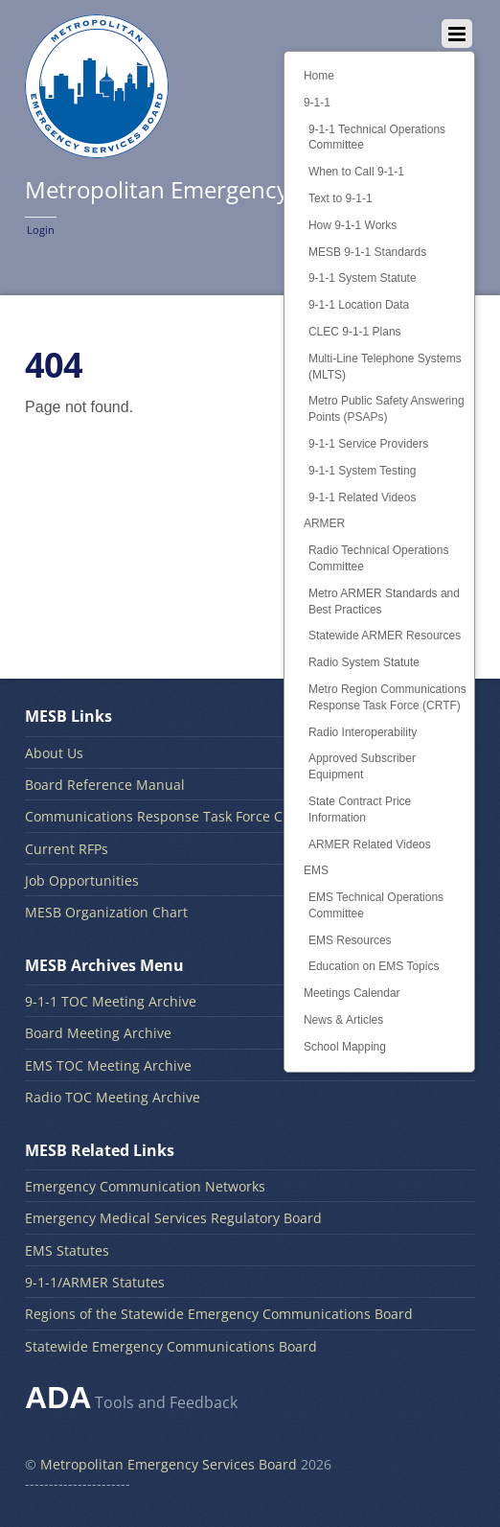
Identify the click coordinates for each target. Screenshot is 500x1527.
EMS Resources (350, 940)
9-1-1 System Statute (362, 278)
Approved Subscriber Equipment (362, 766)
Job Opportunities (82, 880)
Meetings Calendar (352, 993)
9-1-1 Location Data (358, 305)
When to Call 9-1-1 (356, 171)
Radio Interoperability (362, 732)
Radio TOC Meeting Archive (112, 1097)
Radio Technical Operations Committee (378, 558)
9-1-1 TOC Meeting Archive (110, 1001)
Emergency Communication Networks (145, 1186)
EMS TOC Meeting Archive (108, 1065)
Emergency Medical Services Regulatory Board (173, 1218)
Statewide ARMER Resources (384, 635)
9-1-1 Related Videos (362, 497)
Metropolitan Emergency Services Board (168, 1464)
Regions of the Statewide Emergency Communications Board (219, 1314)
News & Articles (343, 1020)
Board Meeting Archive (98, 1033)
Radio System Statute (364, 662)
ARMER (324, 523)
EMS (316, 870)
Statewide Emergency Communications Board (171, 1346)
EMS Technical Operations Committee (375, 905)
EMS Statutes (67, 1250)
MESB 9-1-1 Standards (367, 252)
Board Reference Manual (105, 784)
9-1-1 (317, 102)
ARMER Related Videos (369, 844)
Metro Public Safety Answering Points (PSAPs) (386, 409)
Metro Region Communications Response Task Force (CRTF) (387, 697)
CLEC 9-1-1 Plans (354, 331)
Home (319, 75)
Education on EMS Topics (374, 966)
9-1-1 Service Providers (368, 444)
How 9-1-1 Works (352, 225)
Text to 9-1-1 (340, 198)
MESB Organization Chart (106, 912)
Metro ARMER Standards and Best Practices (384, 601)
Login (41, 229)
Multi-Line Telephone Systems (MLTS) (385, 367)
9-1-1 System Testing (362, 470)
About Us (54, 753)
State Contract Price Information (359, 809)
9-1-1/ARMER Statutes (95, 1282)
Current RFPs (66, 849)
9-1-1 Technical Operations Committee (376, 137)
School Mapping (345, 1046)
